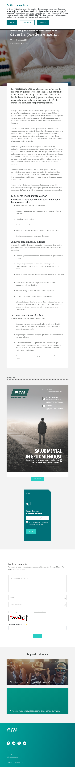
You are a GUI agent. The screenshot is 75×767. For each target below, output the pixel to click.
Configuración (27, 22)
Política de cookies (12, 751)
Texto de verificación (17, 624)
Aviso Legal (10, 754)
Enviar (31, 531)
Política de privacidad (13, 757)
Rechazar (43, 22)
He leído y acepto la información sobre (28, 612)
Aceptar (11, 22)
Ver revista (37, 479)
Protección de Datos (38, 524)
